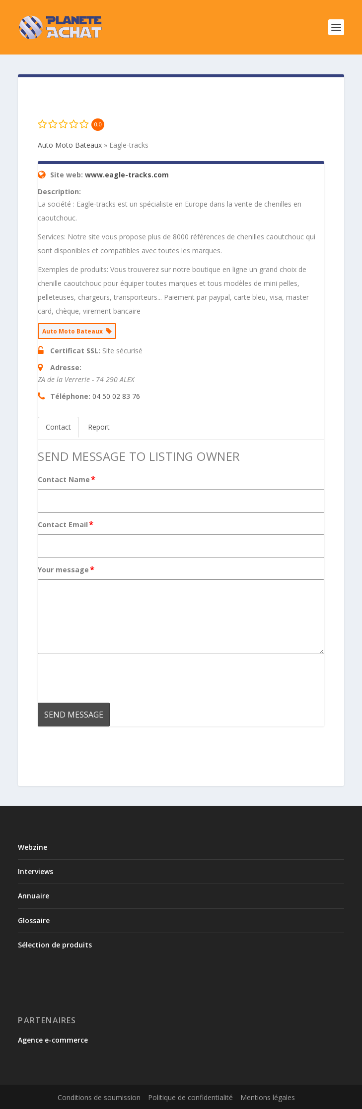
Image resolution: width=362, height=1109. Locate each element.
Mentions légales (267, 1097)
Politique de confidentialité (190, 1097)
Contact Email (66, 524)
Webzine (32, 847)
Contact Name (67, 479)
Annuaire (33, 895)
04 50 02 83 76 (116, 396)
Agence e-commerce (53, 1040)
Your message (66, 569)
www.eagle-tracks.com (127, 174)
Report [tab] (99, 427)
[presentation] (113, 678)
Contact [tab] (58, 427)
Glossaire (34, 920)
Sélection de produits (55, 944)
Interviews (35, 871)
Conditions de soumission (99, 1097)
